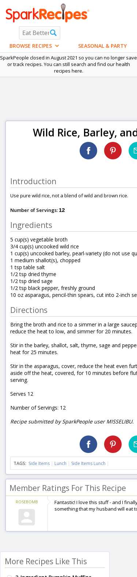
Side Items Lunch (88, 463)
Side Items (39, 463)
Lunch (60, 463)
